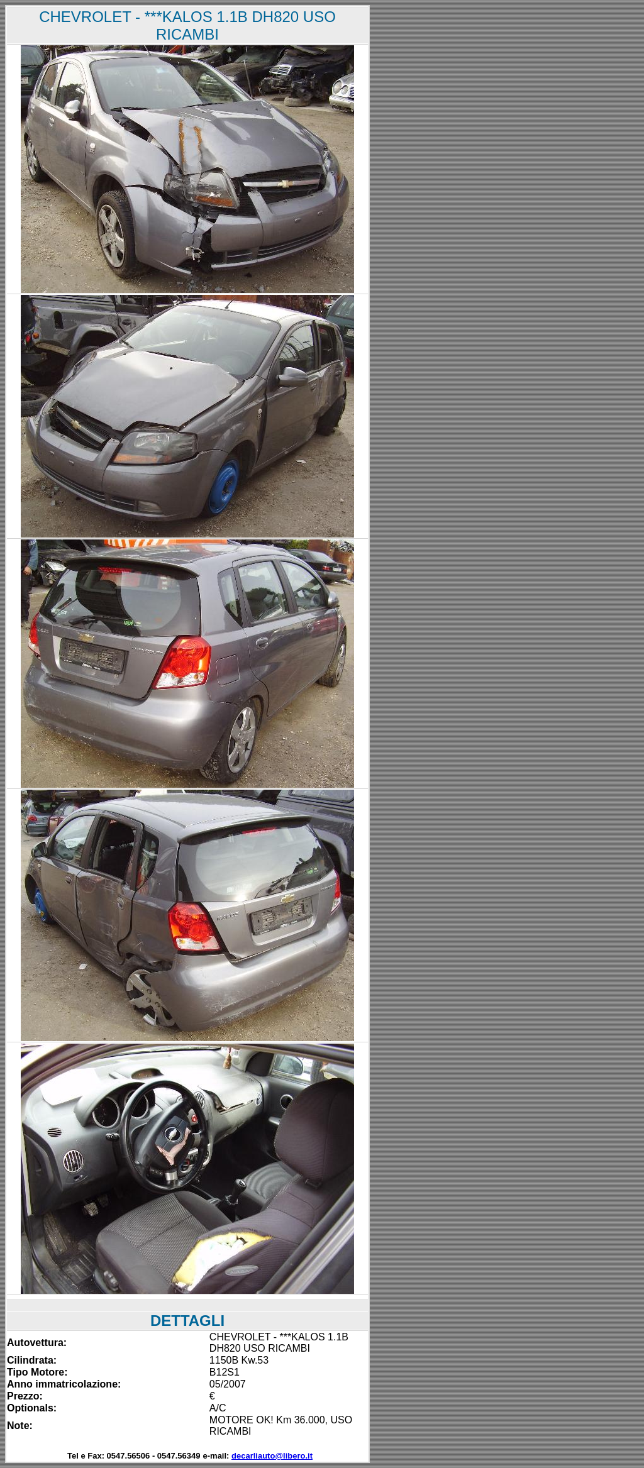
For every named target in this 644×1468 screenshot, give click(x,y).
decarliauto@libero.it (272, 1455)
